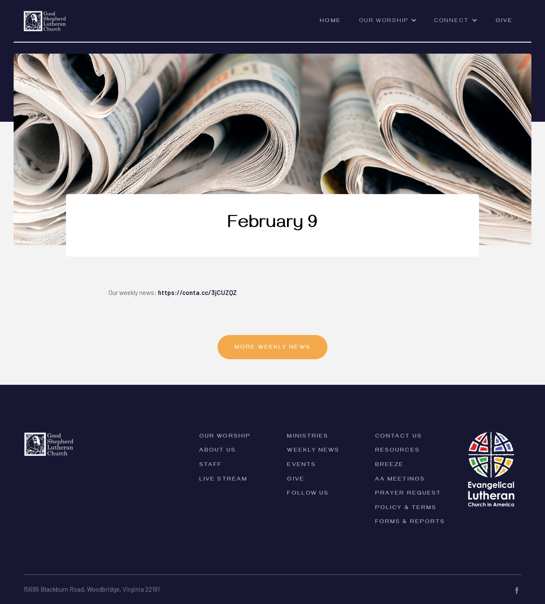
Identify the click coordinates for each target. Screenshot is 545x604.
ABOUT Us (217, 451)
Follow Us (308, 494)
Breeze (389, 465)
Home (330, 21)
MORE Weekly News (272, 348)
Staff (210, 465)
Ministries (307, 437)
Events (301, 465)
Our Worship (225, 437)
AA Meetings (400, 480)
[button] (387, 25)
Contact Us (398, 437)
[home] (45, 16)
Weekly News (313, 451)
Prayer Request (408, 494)
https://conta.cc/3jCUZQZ (197, 292)
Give (504, 21)
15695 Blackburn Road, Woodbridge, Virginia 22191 (91, 589)
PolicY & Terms (405, 508)
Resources (397, 451)
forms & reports (410, 522)
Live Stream (223, 480)
